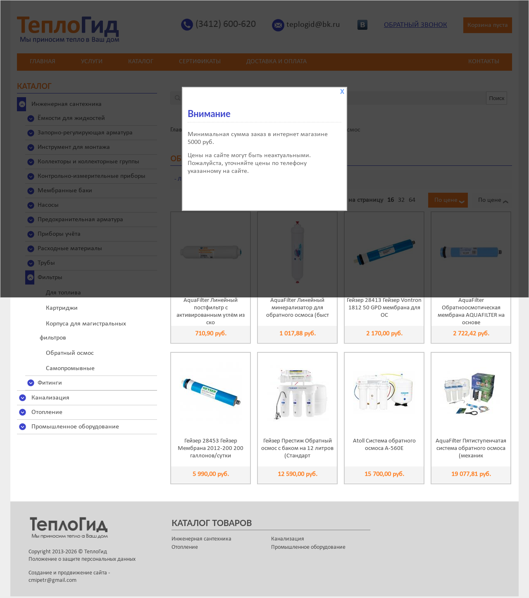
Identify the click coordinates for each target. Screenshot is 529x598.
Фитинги (50, 383)
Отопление (46, 412)
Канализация (50, 398)
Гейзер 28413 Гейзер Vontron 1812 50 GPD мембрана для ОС (384, 307)
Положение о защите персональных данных (82, 559)
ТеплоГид (95, 552)
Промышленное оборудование (75, 426)
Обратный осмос (70, 353)
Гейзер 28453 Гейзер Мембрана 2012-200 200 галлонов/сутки (210, 448)
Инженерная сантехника (201, 539)
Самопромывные (70, 368)
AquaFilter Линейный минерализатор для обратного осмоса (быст (297, 307)
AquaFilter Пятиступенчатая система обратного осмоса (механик (471, 448)
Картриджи (62, 308)
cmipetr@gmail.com (52, 580)
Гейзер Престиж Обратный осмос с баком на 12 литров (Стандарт (297, 448)
